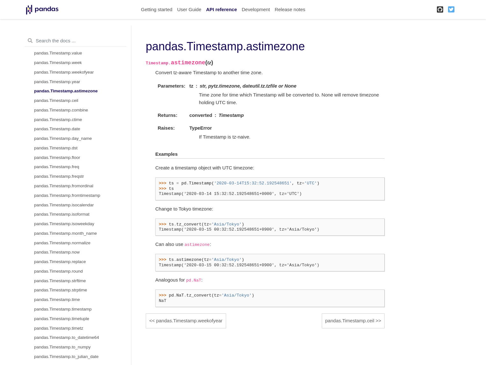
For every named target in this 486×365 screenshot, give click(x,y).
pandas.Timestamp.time (57, 299)
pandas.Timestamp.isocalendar (64, 205)
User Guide (189, 9)
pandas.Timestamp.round (58, 271)
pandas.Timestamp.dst (55, 148)
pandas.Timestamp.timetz (58, 328)
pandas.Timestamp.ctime (58, 119)
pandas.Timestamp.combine (61, 110)
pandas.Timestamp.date (57, 128)
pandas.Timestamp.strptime (60, 290)
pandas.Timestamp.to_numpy (62, 347)
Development (256, 9)
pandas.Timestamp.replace (60, 261)
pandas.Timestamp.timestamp (63, 309)
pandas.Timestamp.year (57, 81)
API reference (221, 9)
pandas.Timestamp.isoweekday (64, 223)
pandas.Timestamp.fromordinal (63, 185)
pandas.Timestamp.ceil (56, 100)
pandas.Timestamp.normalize (62, 242)
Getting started (156, 9)
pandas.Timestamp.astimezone (66, 91)
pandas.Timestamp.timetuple (61, 318)
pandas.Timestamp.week (58, 62)
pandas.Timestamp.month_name (65, 233)
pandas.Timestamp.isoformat (62, 214)
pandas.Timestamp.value (58, 53)
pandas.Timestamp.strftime (60, 280)
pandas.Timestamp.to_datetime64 (66, 337)
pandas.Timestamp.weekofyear (64, 72)
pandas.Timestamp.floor (57, 157)
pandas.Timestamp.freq (56, 166)
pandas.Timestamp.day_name (63, 138)
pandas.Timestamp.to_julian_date (66, 356)
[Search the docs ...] (75, 41)
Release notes (290, 9)
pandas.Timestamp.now (57, 252)
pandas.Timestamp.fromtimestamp (67, 195)
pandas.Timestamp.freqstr (59, 176)
